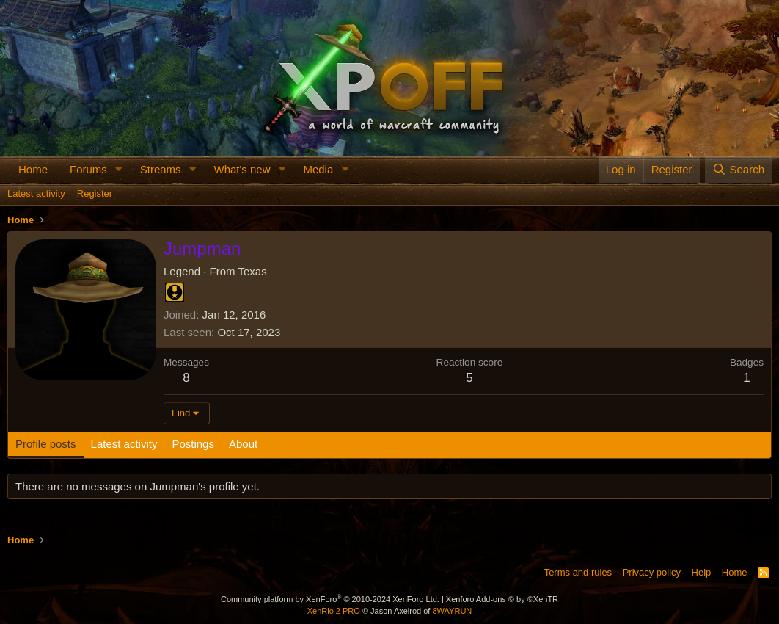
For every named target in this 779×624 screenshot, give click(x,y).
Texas (252, 271)
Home (33, 169)
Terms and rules (578, 572)
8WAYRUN (452, 610)
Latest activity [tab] (124, 444)
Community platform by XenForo (330, 599)
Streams (160, 169)
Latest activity (36, 193)
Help (702, 572)
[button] (119, 169)
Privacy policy (652, 572)
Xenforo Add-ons (502, 599)
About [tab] (243, 444)
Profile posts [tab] (45, 444)
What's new (241, 169)
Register (94, 193)
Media (318, 169)
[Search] (738, 169)
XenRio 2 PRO (333, 610)
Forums (88, 169)
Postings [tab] (193, 444)
